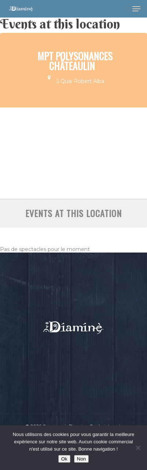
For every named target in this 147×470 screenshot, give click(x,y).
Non (81, 459)
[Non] (138, 447)
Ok (64, 459)
